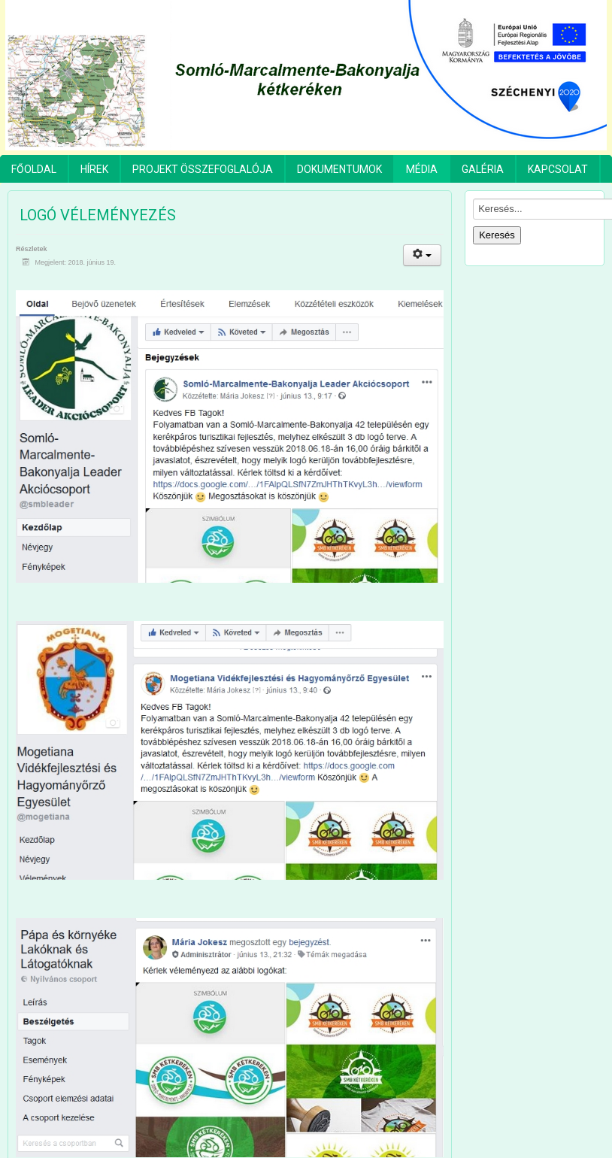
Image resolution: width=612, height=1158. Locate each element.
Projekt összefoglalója (202, 169)
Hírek (94, 169)
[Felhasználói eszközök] (422, 255)
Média (422, 169)
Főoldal (33, 169)
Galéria (483, 169)
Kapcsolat (558, 169)
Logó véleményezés (98, 215)
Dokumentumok (339, 169)
